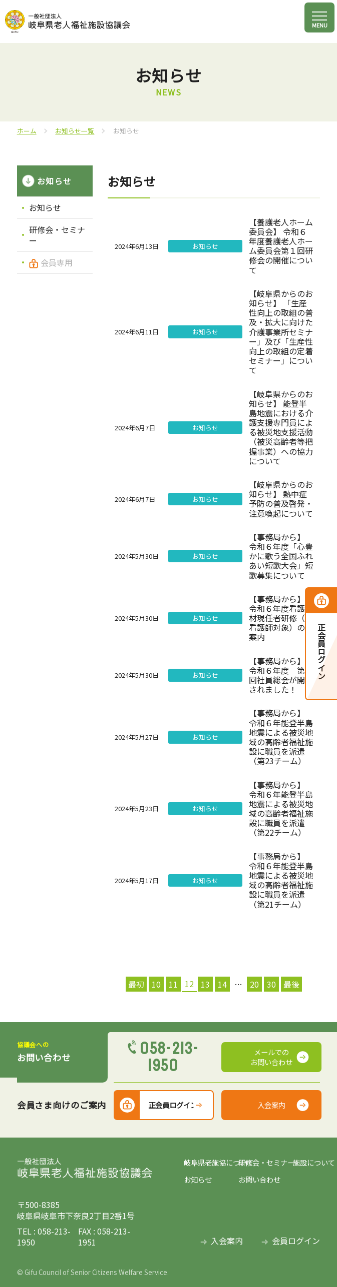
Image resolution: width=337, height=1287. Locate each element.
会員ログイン (296, 1241)
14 (222, 984)
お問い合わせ (259, 1180)
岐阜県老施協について (211, 1163)
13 (205, 984)
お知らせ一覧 (74, 130)
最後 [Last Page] (291, 984)
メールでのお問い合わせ (271, 1057)
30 (271, 984)
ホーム (27, 130)
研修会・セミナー (57, 234)
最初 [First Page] (136, 984)
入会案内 (271, 1105)
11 (173, 984)
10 (156, 984)
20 (254, 984)
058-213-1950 (169, 1057)
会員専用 (57, 262)
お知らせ (45, 207)
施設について (306, 1163)
